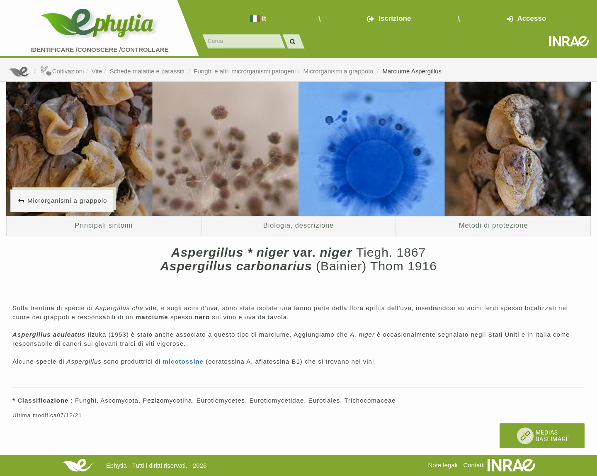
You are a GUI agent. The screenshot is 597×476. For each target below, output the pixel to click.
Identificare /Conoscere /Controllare (99, 49)
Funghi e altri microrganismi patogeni (245, 71)
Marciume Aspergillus (412, 71)
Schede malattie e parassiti (148, 71)
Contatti (474, 465)
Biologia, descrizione (298, 225)
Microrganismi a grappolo (339, 71)
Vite (97, 71)
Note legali (442, 465)
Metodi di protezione (493, 225)
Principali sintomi (104, 225)
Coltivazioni (62, 71)
